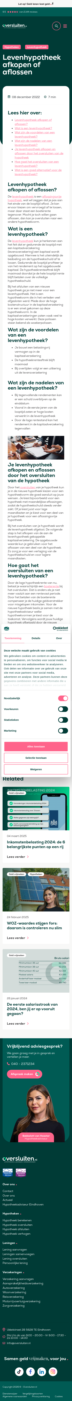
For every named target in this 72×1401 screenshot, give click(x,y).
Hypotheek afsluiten (16, 1229)
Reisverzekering (13, 1297)
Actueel (8, 1200)
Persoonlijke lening (15, 1263)
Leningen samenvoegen (18, 1254)
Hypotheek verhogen (16, 1234)
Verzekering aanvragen (18, 1279)
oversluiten (28, 487)
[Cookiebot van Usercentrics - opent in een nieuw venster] (53, 629)
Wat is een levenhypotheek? (33, 128)
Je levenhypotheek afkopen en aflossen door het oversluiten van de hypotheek (39, 153)
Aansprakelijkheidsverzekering (23, 1283)
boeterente (52, 586)
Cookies (59, 1396)
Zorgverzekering (14, 1305)
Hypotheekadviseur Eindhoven (23, 1204)
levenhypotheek (23, 196)
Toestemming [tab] (12, 638)
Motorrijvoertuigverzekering (21, 1301)
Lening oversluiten (15, 1258)
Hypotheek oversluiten (18, 1225)
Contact (8, 1191)
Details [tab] (36, 638)
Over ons (9, 1195)
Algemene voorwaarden (15, 1396)
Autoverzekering (14, 1288)
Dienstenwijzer (10, 1393)
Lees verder (16, 856)
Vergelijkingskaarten (32, 1393)
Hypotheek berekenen (17, 1220)
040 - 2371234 (22, 1063)
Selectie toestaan (36, 757)
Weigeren (36, 769)
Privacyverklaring (41, 1396)
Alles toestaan (36, 746)
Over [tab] (59, 638)
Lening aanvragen (15, 1249)
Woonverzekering (14, 1292)
